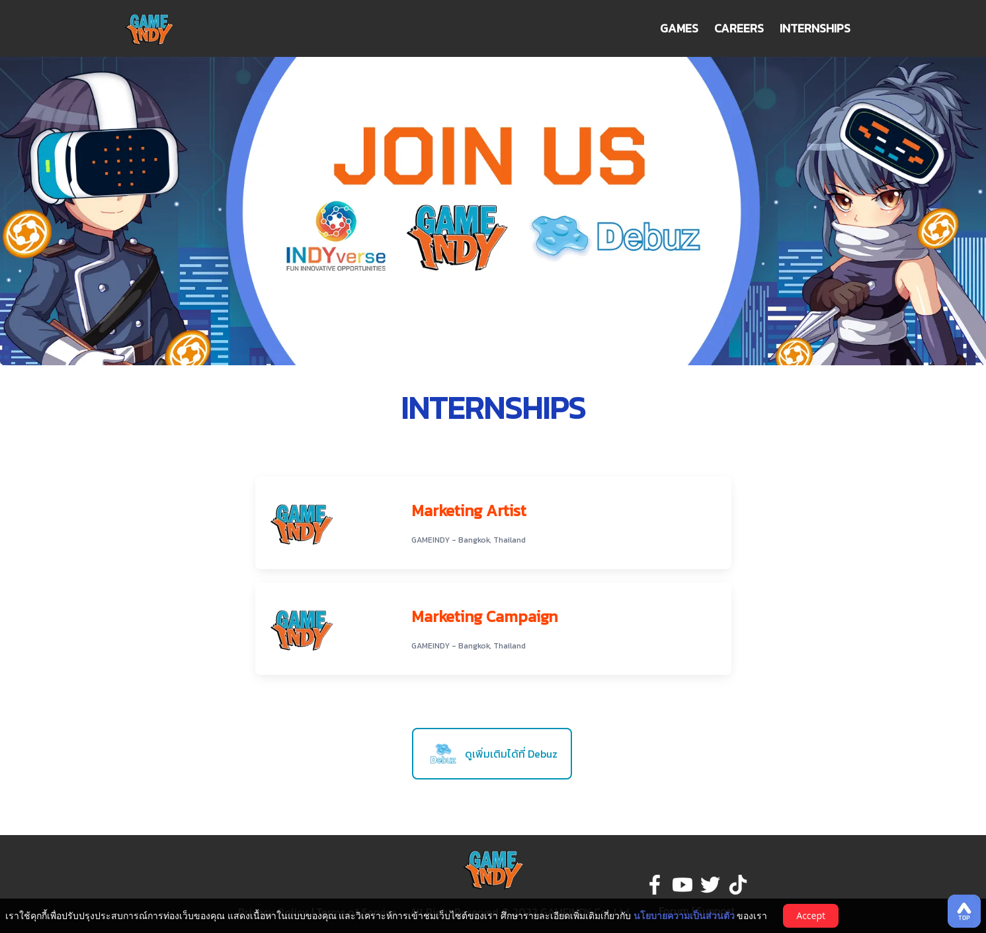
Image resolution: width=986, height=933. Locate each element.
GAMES (679, 28)
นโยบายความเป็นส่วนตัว (684, 915)
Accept (810, 915)
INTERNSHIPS (815, 28)
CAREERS (739, 28)
